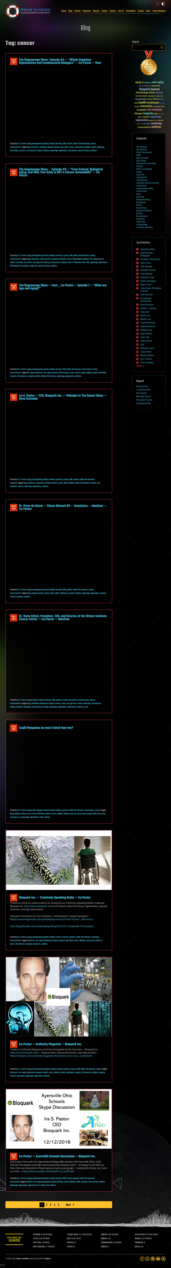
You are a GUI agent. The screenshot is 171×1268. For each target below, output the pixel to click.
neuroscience (86, 369)
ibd (99, 814)
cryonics (66, 255)
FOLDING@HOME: (107, 1242)
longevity (46, 150)
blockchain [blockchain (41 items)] (159, 93)
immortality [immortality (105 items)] (146, 106)
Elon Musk (141, 160)
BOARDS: (138, 1238)
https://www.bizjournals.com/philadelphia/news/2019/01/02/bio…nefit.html (51, 919)
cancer (71, 147)
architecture (141, 180)
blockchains (142, 216)
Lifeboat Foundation (22, 1258)
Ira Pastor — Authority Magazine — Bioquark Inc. (50, 1044)
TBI (48, 1185)
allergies (17, 814)
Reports (96, 11)
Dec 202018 (13, 1156)
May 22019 (14, 397)
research (103, 593)
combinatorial (79, 147)
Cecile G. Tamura (148, 308)
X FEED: (36, 1238)
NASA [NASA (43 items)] (156, 114)
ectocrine (73, 814)
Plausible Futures (144, 400)
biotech (57, 147)
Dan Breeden (146, 266)
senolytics (19, 596)
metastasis (27, 707)
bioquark (51, 147)
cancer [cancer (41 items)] (144, 96)
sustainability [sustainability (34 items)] (146, 124)
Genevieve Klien (147, 249)
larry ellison (28, 262)
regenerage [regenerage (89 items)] (155, 116)
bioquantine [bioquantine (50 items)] (155, 86)
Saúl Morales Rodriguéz (146, 254)
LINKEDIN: (104, 1234)
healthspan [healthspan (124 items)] (153, 103)
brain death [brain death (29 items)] (139, 96)
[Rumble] (163, 1258)
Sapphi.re (48, 1258)
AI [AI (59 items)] (143, 82)
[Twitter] (147, 1258)
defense (59, 810)
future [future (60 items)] (155, 99)
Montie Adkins (147, 355)
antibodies (35, 703)
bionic (139, 205)
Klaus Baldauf (147, 304)
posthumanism (83, 255)
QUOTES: (138, 1247)
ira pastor (22, 150)
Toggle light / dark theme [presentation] (163, 4)
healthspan (100, 147)
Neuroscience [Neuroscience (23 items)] (161, 114)
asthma (23, 814)
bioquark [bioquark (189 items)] (144, 89)
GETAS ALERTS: (140, 1234)
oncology (45, 707)
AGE (28, 372)
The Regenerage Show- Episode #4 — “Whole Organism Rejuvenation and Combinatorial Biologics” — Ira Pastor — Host (60, 61)
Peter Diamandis (84, 143)
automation (141, 191)
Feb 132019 (14, 728)
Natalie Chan (146, 330)
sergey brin (33, 266)
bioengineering (37, 143)
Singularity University (146, 163)
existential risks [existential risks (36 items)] (140, 99)
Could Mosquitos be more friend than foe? (46, 728)
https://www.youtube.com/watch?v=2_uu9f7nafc (48, 1171)
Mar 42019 (14, 617)
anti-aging (47, 372)
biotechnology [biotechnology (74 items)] (142, 92)
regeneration (63, 150)
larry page (36, 262)
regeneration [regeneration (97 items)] (142, 120)
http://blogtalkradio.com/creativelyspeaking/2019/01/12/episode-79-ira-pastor (51, 926)
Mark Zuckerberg (144, 169)
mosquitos (13, 817)
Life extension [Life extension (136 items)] (154, 110)
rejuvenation (72, 150)
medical (37, 376)
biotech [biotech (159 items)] (155, 89)
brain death (64, 147)
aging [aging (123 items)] (138, 82)
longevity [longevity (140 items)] (148, 113)
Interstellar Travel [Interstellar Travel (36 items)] (158, 107)
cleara (52, 593)
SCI (38, 1185)
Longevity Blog (143, 389)
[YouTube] (158, 1258)
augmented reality (144, 188)
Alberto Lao (145, 319)
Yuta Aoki (144, 312)
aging (30, 143)
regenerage (54, 150)
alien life (140, 174)
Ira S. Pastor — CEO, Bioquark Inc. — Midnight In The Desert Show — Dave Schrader (62, 397)
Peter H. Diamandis (74, 262)
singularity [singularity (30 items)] (160, 120)
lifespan (39, 150)
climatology (141, 224)
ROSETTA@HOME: (40, 1247)
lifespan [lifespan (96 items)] (139, 113)
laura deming (44, 262)
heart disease (85, 483)
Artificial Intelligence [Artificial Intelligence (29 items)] (145, 86)
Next (68, 1204)
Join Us (121, 11)
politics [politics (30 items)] (140, 117)
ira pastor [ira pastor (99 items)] (141, 109)
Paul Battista (146, 274)
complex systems (144, 227)
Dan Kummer (146, 294)
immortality (14, 150)
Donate (113, 11)
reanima (20, 486)
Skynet (139, 166)
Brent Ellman (146, 341)
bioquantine (55, 259)
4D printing (141, 149)
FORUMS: (104, 1247)
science (93, 143)
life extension (76, 369)
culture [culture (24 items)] (158, 96)
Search (162, 47)
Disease (66, 814)
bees (34, 810)
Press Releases (159, 11)
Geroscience (142, 386)
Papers (105, 11)
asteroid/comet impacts (147, 183)
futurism (69, 143)
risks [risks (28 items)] (155, 120)
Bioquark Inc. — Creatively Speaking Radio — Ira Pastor (55, 897)
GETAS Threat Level (15, 1239)
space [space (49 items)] (139, 124)
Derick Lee (145, 315)
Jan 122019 (14, 897)
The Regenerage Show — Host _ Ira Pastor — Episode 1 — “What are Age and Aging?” (63, 287)
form (91, 259)
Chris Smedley (147, 362)
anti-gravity (141, 177)
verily (41, 817)
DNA (64, 143)
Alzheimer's (35, 147)
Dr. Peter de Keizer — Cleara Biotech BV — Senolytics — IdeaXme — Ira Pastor (62, 507)
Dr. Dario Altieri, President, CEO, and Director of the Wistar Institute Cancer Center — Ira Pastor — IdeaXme (63, 618)
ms (19, 817)
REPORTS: (70, 1242)
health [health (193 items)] (142, 103)
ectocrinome (81, 814)
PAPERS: (70, 1247)
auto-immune (32, 814)
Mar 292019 (13, 507)
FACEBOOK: (37, 1234)
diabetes (88, 147)
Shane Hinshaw (147, 322)
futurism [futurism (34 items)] (160, 99)
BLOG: (69, 1238)
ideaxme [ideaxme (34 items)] (137, 107)
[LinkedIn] (153, 1258)
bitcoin (139, 213)
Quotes (141, 11)
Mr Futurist (141, 393)
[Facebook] (142, 1258)
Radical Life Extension (48, 376)
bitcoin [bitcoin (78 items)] (152, 92)
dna (68, 703)
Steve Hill (144, 337)
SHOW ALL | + (140, 366)
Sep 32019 (14, 172)
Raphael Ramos (147, 326)
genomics (73, 703)
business (59, 143)
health (75, 143)
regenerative (71, 707)
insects (102, 814)
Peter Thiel (85, 262)
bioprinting (141, 208)
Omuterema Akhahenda (145, 299)
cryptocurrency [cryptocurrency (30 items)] (152, 96)
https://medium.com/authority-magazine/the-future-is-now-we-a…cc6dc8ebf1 (51, 1055)
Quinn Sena (145, 263)
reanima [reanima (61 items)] (146, 117)
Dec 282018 (13, 1044)
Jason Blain (146, 351)
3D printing (141, 147)
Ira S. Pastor (21, 143)
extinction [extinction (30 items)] (149, 99)
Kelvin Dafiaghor (148, 281)
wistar (86, 707)
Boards (77, 11)
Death (83, 372)
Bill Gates (41, 814)
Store (148, 11)
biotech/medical (49, 143)
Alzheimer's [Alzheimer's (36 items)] (148, 83)
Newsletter (131, 11)
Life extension (31, 150)
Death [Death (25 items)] (161, 96)
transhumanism (15, 147)
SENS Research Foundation (19, 266)
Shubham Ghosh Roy (150, 259)
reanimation (20, 1076)
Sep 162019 (13, 61)
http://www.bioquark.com (38, 906)
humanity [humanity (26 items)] (162, 103)
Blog (70, 11)
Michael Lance (147, 348)
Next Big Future (143, 396)
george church (99, 259)
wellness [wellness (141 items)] (156, 127)
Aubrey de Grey (45, 259)
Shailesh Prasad (148, 270)
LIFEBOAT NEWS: (73, 1234)
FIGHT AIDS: (38, 1242)
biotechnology (63, 372)
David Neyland (77, 259)
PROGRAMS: (139, 1242)
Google (89, 814)
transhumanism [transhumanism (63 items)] (144, 127)
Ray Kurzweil (142, 158)
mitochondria (36, 707)
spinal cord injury (84, 150)
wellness (94, 150)
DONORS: (104, 1238)
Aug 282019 (13, 287)
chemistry (48, 700)
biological (43, 147)
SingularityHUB (143, 403)
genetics (76, 479)
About (63, 11)
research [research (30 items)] (151, 120)
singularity (13, 483)
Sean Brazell (146, 333)
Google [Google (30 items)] (136, 103)
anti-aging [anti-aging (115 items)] (158, 82)
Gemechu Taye (147, 277)
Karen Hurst (145, 284)
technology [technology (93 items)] (156, 123)
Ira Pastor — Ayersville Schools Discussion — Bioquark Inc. (57, 1156)
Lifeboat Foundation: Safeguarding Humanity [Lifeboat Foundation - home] (28, 11)
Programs (87, 11)
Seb (142, 344)
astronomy (141, 185)
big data (140, 196)
